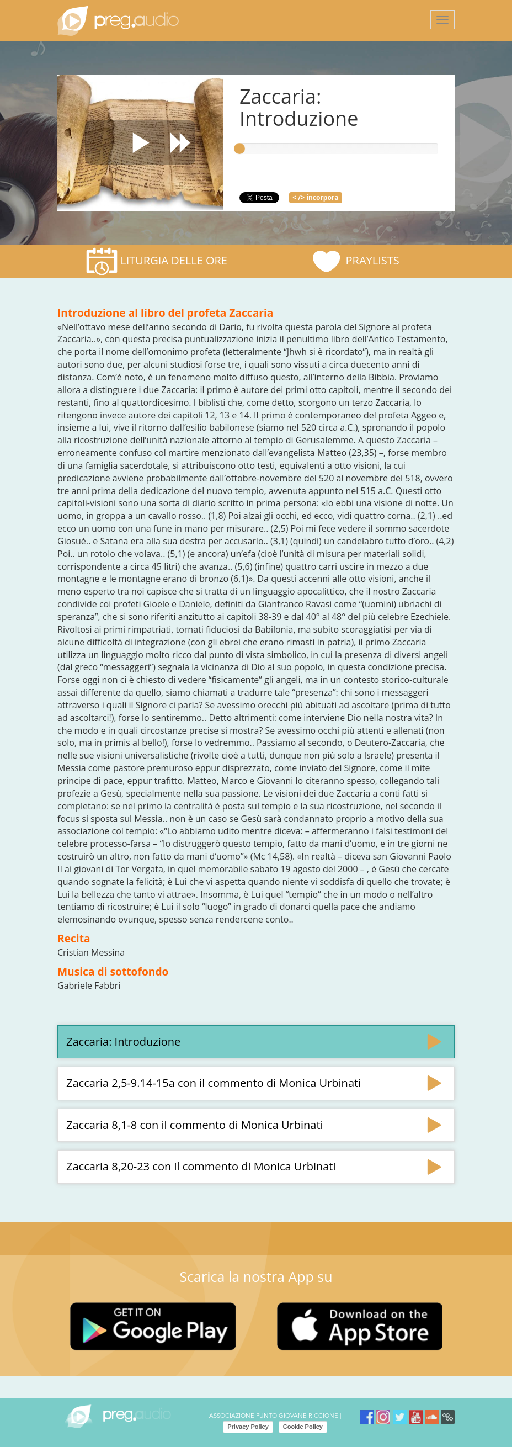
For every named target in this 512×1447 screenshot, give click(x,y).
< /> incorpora (315, 197)
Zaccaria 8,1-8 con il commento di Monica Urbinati (194, 1124)
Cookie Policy (303, 1426)
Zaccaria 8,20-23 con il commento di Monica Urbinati (201, 1166)
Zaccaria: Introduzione (123, 1041)
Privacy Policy (248, 1426)
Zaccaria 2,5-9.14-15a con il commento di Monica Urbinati (213, 1082)
